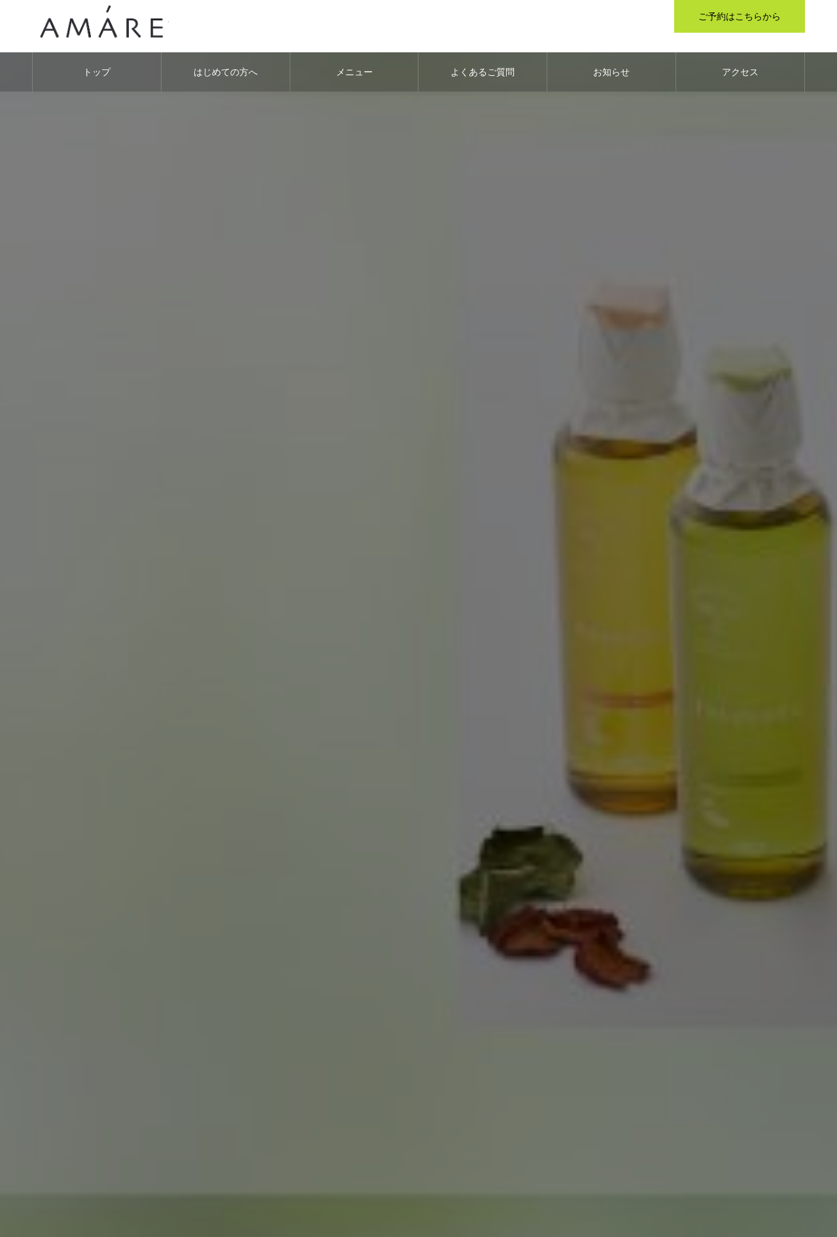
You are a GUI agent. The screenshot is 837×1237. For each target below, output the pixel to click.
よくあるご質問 (483, 72)
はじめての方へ (226, 72)
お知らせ (611, 72)
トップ (97, 72)
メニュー (354, 72)
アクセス (740, 72)
